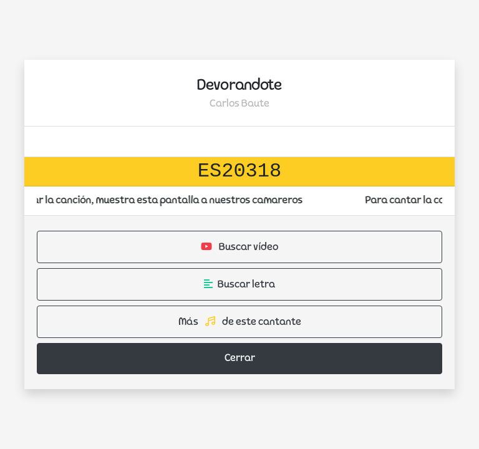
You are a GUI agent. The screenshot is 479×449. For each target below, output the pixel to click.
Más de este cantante (239, 321)
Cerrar (240, 359)
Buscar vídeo (239, 247)
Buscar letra (239, 284)
